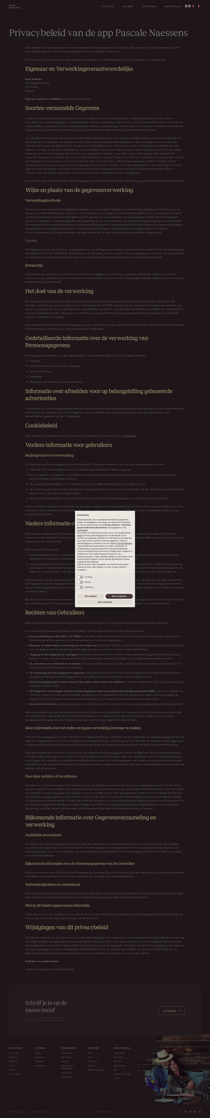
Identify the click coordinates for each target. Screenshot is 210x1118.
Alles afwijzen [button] (91, 596)
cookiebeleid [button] (82, 530)
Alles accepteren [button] (119, 596)
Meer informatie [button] (105, 602)
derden (80, 535)
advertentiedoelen (124, 543)
